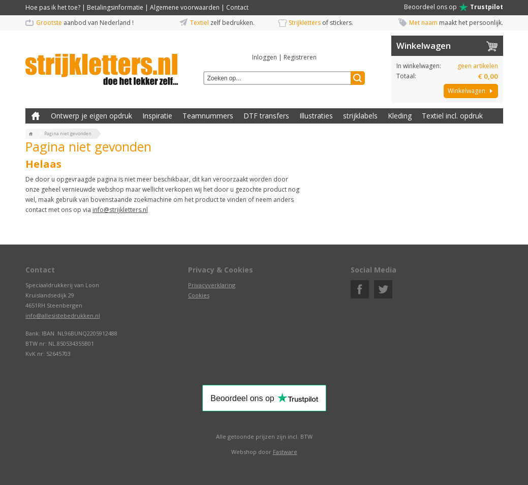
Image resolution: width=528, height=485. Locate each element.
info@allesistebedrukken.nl (62, 315)
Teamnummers (207, 115)
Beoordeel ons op (453, 7)
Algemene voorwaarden (185, 7)
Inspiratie (157, 115)
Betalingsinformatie (115, 7)
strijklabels (360, 115)
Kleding (400, 115)
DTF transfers (266, 115)
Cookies (198, 295)
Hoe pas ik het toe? (52, 7)
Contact (237, 7)
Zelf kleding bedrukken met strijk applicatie (35, 116)
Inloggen (264, 57)
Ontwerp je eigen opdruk (91, 115)
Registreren (300, 57)
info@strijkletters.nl (120, 209)
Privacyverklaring (211, 285)
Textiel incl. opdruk (452, 115)
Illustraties (316, 115)
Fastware (285, 452)
